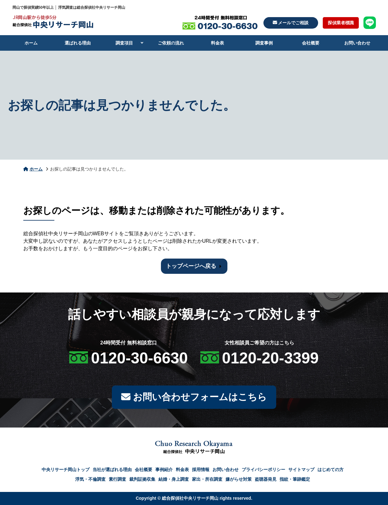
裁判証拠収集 (142, 479)
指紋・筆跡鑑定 (295, 479)
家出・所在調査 (207, 479)
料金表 (217, 42)
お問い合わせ (357, 42)
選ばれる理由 (78, 42)
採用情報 (200, 469)
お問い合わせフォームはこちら (194, 397)
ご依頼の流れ (171, 42)
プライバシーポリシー (263, 469)
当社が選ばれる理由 (112, 469)
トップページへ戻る (191, 266)
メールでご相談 (291, 22)
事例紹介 (164, 469)
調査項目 (124, 42)
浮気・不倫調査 (90, 479)
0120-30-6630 (139, 358)
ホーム (31, 42)
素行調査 (117, 479)
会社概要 (310, 42)
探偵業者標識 (341, 22)
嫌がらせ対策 (239, 479)
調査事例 (264, 42)
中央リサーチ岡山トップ (65, 469)
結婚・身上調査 (173, 479)
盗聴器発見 (265, 479)
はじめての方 (330, 469)
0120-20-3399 (270, 358)
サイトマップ (301, 469)
